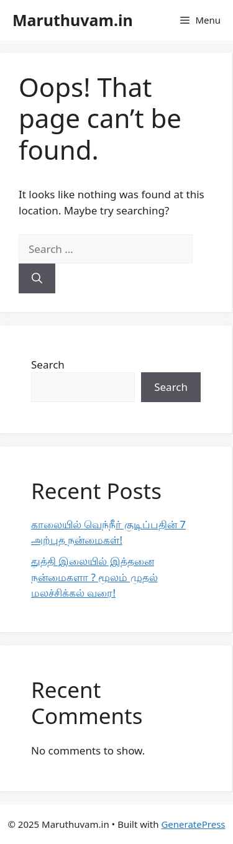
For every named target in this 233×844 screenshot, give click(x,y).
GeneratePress (193, 824)
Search (48, 364)
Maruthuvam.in (72, 19)
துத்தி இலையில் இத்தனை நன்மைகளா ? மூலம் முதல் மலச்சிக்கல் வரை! (94, 577)
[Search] (37, 278)
